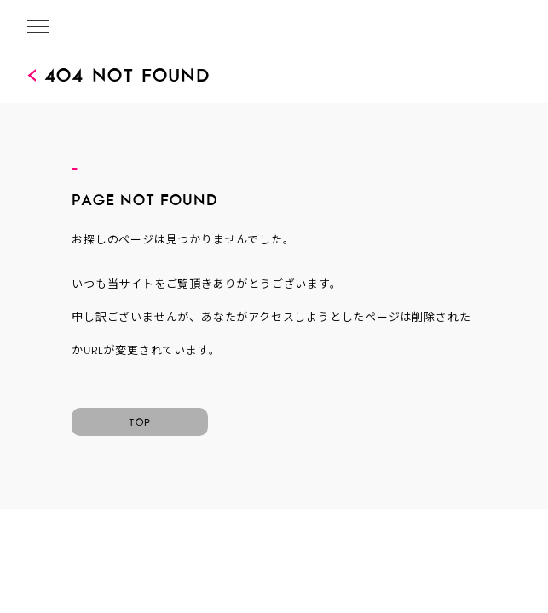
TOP (140, 420)
